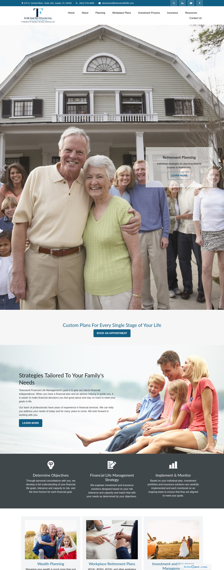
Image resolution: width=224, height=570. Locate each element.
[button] (71, 13)
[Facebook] (199, 3)
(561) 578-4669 (84, 3)
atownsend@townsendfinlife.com (116, 3)
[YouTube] (190, 3)
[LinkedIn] (182, 3)
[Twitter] (173, 3)
